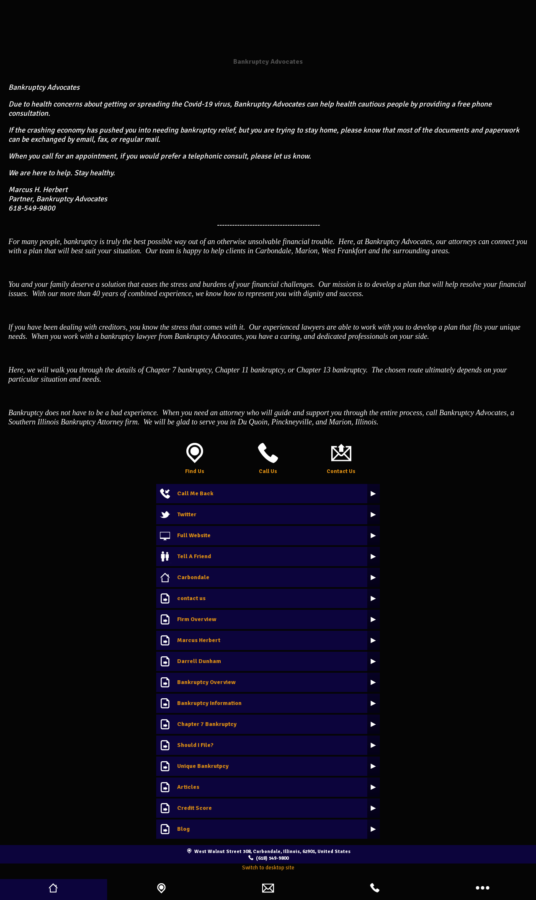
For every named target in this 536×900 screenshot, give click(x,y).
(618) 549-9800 (272, 858)
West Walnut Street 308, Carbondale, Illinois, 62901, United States (272, 851)
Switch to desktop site (268, 867)
